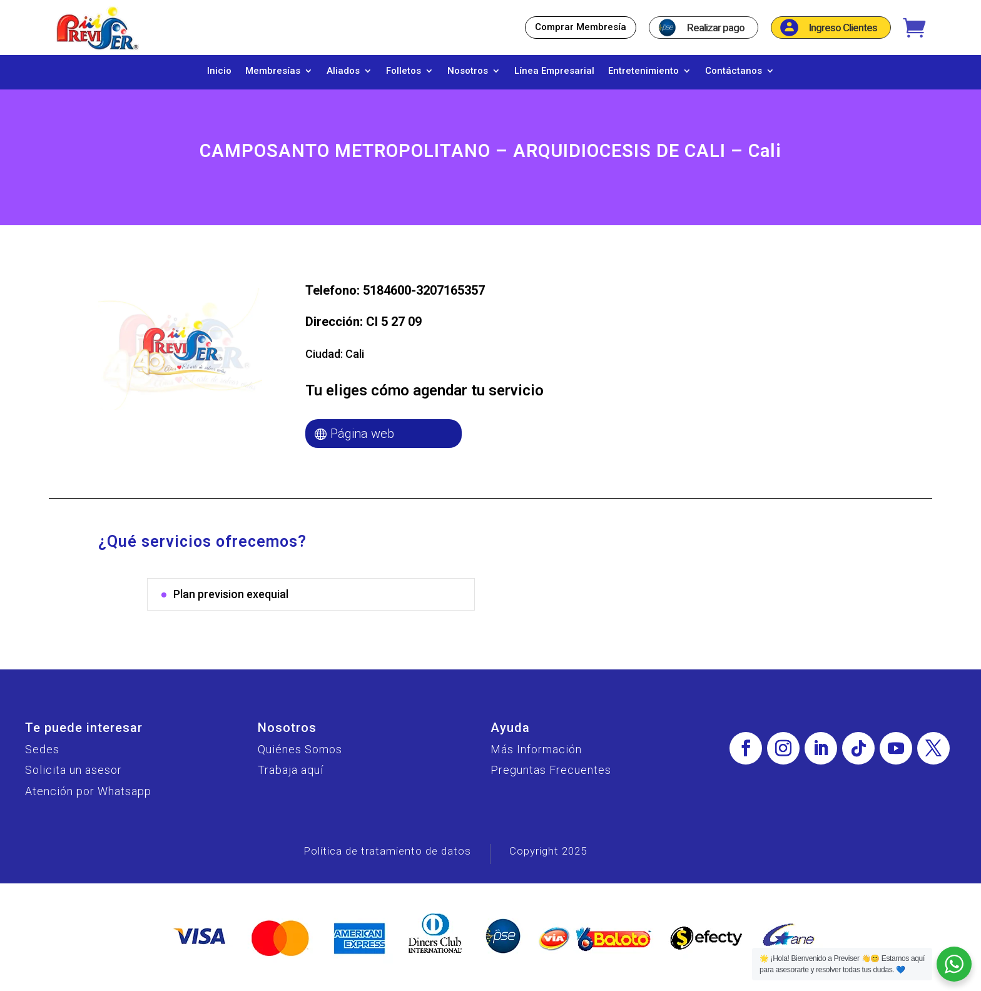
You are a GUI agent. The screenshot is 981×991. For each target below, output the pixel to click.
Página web (362, 439)
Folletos (403, 71)
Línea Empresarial (554, 71)
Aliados (343, 71)
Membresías (272, 71)
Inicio (219, 71)
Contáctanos (733, 71)
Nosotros (467, 71)
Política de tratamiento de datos (387, 857)
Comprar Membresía (580, 27)
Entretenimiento (643, 71)
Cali (354, 360)
